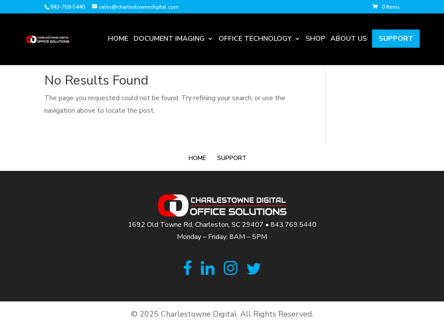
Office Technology (255, 39)
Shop (315, 39)
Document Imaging (169, 39)
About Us (348, 39)
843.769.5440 (294, 224)
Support (396, 38)
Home (118, 39)
